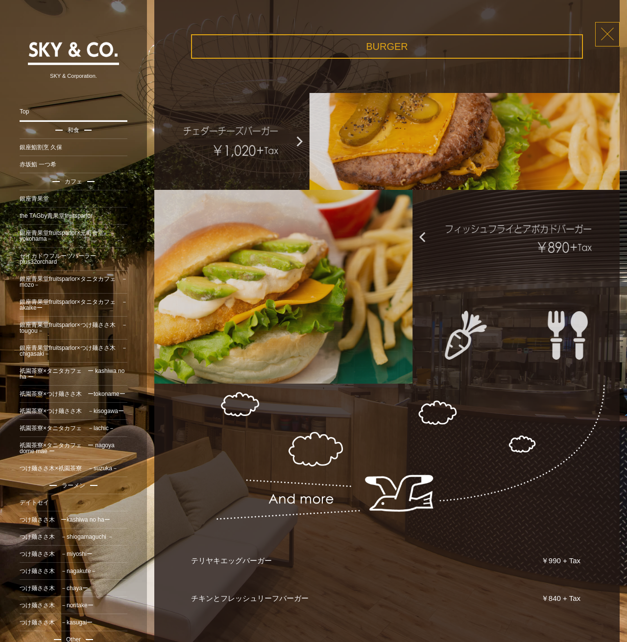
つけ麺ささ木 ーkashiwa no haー (65, 519)
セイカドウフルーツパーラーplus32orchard (58, 258)
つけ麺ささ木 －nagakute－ (58, 571)
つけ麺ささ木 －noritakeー (57, 605)
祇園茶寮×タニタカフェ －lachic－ (67, 428)
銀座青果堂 (34, 198)
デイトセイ (34, 502)
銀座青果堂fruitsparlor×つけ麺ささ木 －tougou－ (73, 327)
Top (24, 111)
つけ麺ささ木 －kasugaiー (56, 622)
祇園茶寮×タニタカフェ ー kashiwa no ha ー (72, 373)
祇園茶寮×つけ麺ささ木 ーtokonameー (72, 393)
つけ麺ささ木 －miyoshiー (56, 553)
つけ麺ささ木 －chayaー (54, 588)
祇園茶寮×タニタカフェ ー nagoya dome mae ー (67, 448)
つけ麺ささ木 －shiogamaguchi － (67, 536)
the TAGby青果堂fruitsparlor (56, 215)
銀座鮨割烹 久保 (41, 147)
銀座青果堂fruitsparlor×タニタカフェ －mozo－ (73, 281)
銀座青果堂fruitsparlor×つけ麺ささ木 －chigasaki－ (73, 350)
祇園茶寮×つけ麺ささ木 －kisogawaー (72, 411)
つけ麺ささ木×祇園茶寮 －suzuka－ (69, 468)
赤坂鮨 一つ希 (38, 164)
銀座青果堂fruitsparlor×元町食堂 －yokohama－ (68, 235)
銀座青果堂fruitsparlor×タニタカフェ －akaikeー (73, 304)
